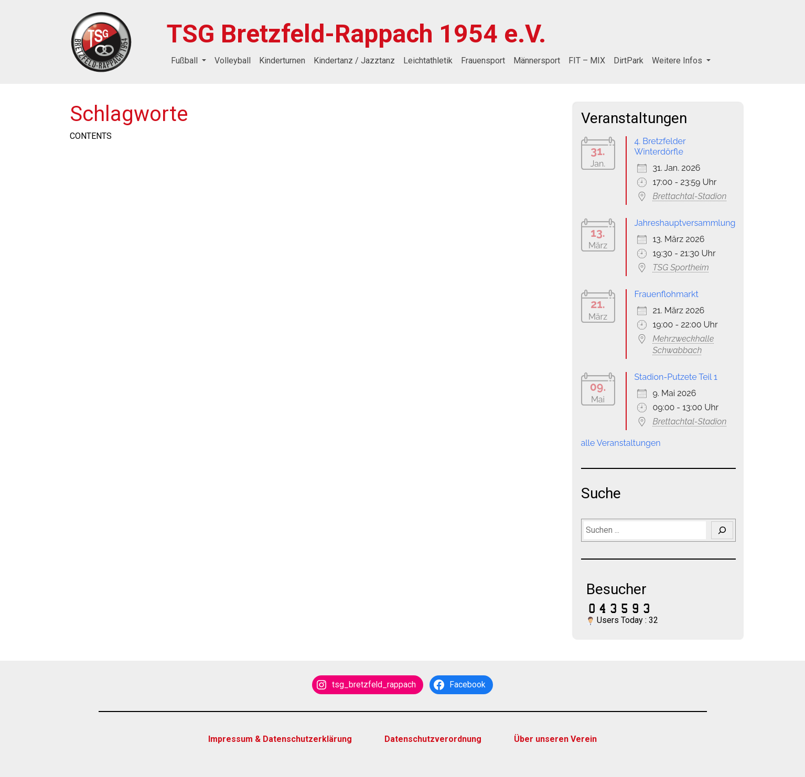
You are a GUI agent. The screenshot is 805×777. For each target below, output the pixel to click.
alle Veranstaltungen (621, 443)
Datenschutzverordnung (432, 739)
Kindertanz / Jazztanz (354, 60)
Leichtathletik (428, 60)
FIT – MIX (586, 60)
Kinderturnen (282, 60)
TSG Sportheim (681, 267)
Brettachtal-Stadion (690, 196)
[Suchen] (722, 530)
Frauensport (483, 60)
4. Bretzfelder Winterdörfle (660, 146)
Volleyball (232, 60)
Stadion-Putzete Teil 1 (676, 377)
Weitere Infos (678, 60)
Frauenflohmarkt (667, 294)
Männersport (536, 60)
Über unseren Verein (555, 739)
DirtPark (628, 60)
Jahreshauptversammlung (685, 223)
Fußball (185, 60)
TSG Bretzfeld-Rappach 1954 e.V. (356, 34)
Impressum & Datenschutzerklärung (280, 739)
